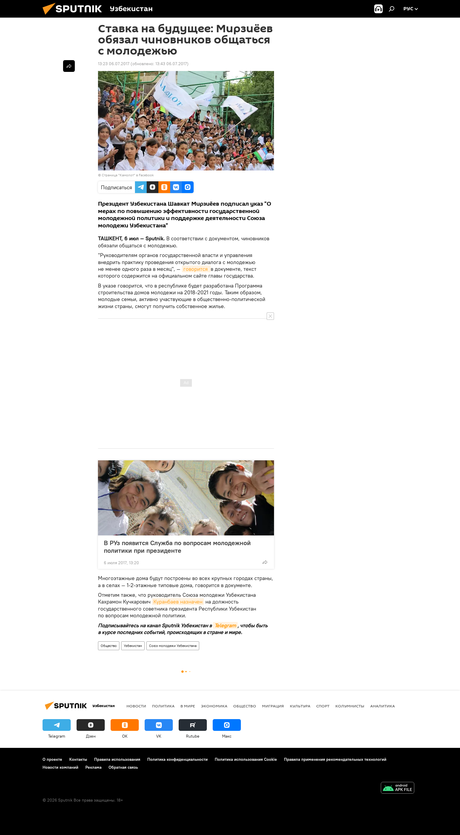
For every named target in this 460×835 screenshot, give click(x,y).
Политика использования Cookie (246, 759)
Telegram (225, 625)
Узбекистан (133, 645)
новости (136, 706)
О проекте (52, 759)
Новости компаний (60, 767)
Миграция (273, 706)
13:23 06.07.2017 (113, 63)
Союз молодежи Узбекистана (173, 645)
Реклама (93, 767)
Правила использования (117, 759)
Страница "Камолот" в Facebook (128, 175)
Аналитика (382, 706)
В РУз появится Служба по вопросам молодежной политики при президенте (177, 546)
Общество (109, 645)
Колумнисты (349, 706)
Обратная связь (123, 767)
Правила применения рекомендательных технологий (335, 759)
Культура (300, 706)
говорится (196, 269)
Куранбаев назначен (177, 601)
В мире (187, 706)
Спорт (322, 706)
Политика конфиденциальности (177, 759)
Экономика (214, 706)
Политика (163, 706)
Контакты (78, 759)
